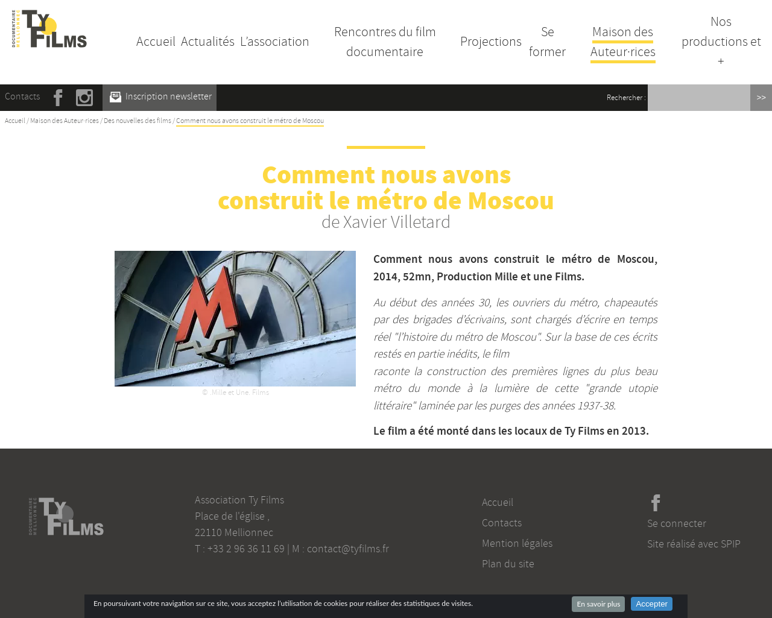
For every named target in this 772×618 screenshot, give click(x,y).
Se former (547, 42)
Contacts (22, 96)
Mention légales (517, 543)
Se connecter (676, 523)
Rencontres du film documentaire (385, 42)
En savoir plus (598, 603)
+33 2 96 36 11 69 (246, 548)
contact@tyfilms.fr (348, 548)
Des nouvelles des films (137, 120)
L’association (274, 41)
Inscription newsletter (161, 96)
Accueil (156, 41)
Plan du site (508, 563)
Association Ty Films (239, 499)
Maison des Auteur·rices (623, 42)
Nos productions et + (721, 41)
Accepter (652, 603)
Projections (491, 41)
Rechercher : (626, 97)
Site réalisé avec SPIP (694, 543)
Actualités (208, 41)
